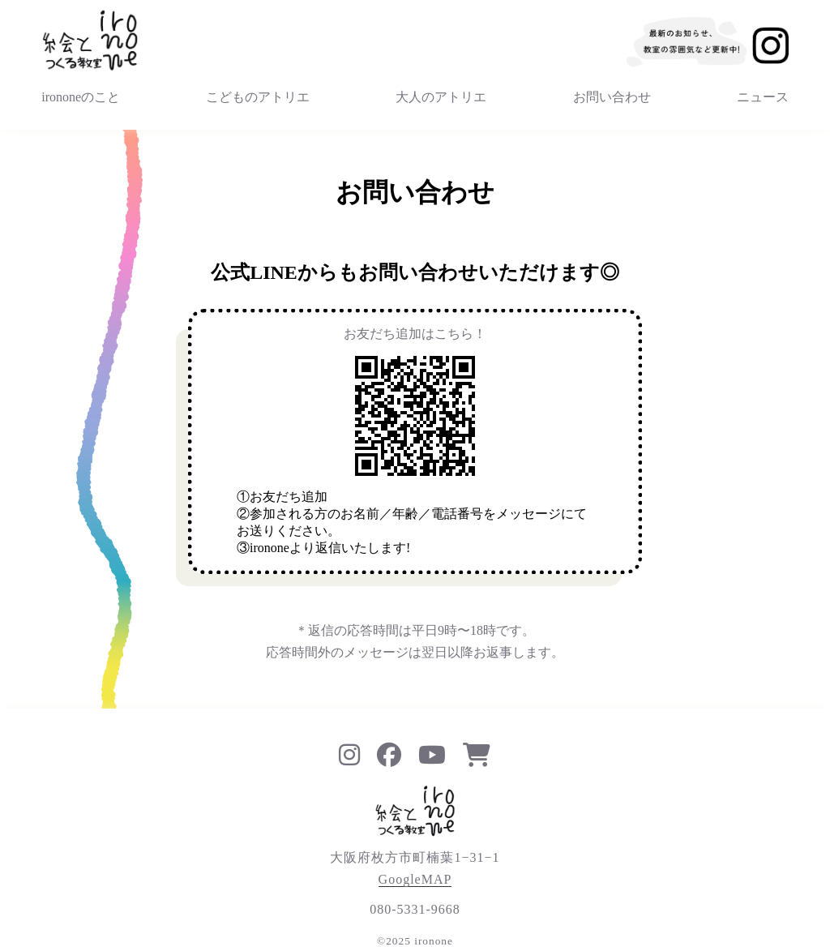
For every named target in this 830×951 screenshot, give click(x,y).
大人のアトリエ (441, 97)
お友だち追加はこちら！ (415, 334)
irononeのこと (80, 97)
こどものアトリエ (258, 97)
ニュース (763, 97)
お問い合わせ (612, 97)
